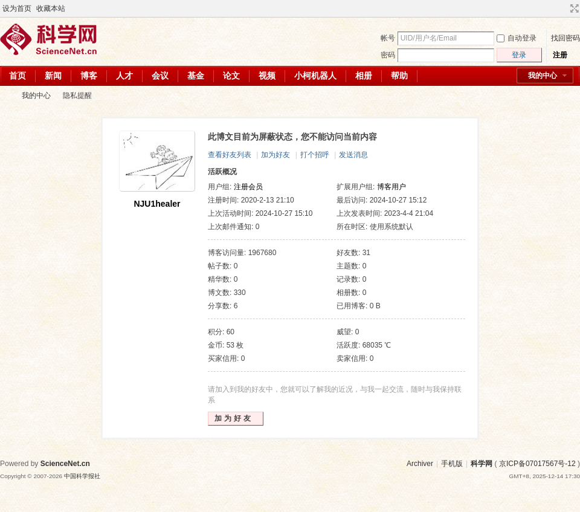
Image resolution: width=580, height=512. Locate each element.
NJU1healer (157, 204)
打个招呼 (314, 155)
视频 (267, 75)
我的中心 (542, 75)
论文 (231, 75)
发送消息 (353, 155)
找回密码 (565, 38)
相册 (363, 75)
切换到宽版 (573, 8)
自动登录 (516, 38)
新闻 (53, 75)
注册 (560, 55)
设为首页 (16, 8)
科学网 (5, 96)
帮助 (399, 75)
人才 (124, 75)
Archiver (420, 463)
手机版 (452, 463)
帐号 (388, 38)
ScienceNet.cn (65, 463)
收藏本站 (50, 8)
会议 (160, 75)
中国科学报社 (82, 476)
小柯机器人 (315, 75)
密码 (388, 55)
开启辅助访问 (563, 8)
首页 (17, 75)
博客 (88, 75)
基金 (195, 75)
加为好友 (275, 155)
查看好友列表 (229, 155)
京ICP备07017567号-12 (537, 463)
